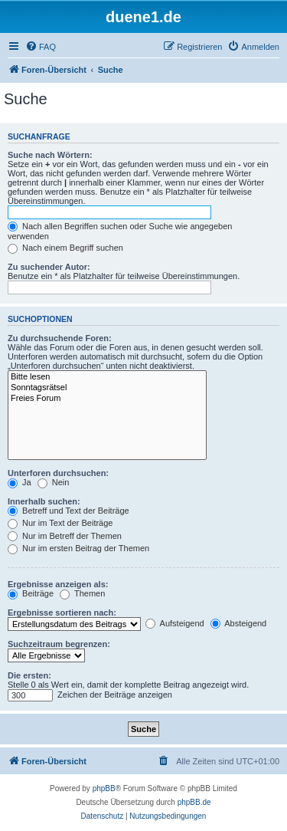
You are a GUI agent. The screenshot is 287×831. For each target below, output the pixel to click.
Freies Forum (107, 398)
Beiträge (31, 593)
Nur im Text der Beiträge (60, 522)
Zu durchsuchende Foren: (60, 338)
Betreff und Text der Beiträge (68, 510)
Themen (82, 593)
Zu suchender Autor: (49, 266)
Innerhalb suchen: (44, 501)
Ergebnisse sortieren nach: (62, 612)
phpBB (104, 788)
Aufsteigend (174, 623)
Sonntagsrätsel (107, 388)
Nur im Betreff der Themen (65, 535)
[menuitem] (40, 47)
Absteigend (238, 623)
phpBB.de (194, 802)
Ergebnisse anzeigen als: (58, 584)
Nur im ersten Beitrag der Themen (78, 548)
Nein (54, 482)
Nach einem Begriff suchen (65, 247)
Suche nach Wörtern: (50, 154)
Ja (19, 482)
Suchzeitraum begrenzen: (59, 644)
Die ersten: (29, 675)
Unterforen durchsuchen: (58, 473)
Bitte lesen (107, 377)
